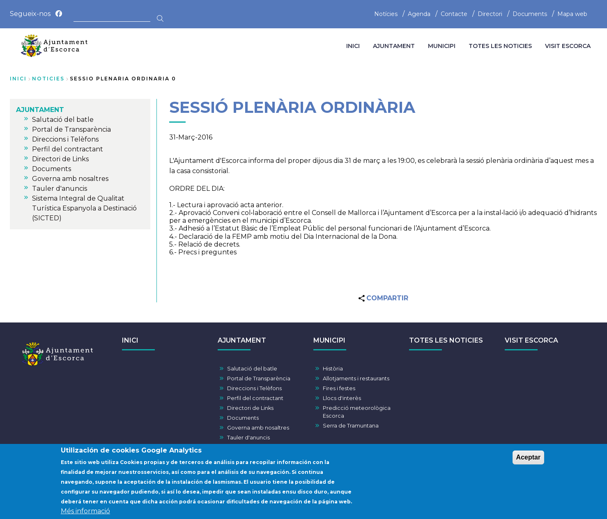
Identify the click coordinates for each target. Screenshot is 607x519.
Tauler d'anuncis (248, 437)
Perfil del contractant (255, 398)
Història (333, 369)
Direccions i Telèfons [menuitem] (65, 139)
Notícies (386, 14)
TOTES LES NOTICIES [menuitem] (500, 46)
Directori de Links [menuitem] (60, 159)
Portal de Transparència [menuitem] (71, 129)
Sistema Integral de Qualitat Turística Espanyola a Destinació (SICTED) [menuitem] (84, 208)
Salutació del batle (252, 369)
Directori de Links (250, 408)
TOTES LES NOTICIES (446, 340)
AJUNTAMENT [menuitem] (394, 46)
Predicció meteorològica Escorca (357, 412)
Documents (530, 14)
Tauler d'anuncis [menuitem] (59, 188)
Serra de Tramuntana (351, 426)
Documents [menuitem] (51, 169)
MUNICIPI (329, 340)
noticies (48, 78)
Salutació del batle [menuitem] (63, 119)
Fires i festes (339, 388)
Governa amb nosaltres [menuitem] (70, 179)
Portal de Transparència (258, 378)
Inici (18, 78)
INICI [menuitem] (353, 46)
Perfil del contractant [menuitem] (67, 149)
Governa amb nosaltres (258, 428)
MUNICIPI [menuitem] (441, 46)
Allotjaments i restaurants (356, 378)
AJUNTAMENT (242, 340)
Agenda (419, 14)
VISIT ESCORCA (531, 340)
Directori (490, 14)
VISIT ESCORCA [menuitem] (568, 46)
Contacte (454, 14)
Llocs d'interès (342, 398)
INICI (130, 340)
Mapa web (572, 14)
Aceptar (528, 461)
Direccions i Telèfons (254, 388)
